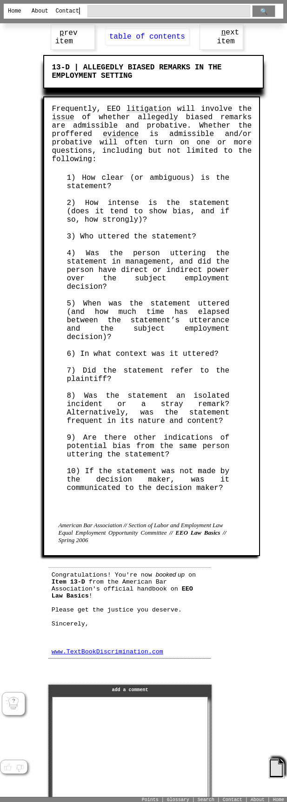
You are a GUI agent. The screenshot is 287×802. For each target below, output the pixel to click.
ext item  (228, 37)
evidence (121, 134)
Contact (63, 11)
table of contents (147, 37)
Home (14, 11)
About (40, 11)
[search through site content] (169, 11)
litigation (149, 109)
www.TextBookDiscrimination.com (107, 651)
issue (63, 117)
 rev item (66, 37)
